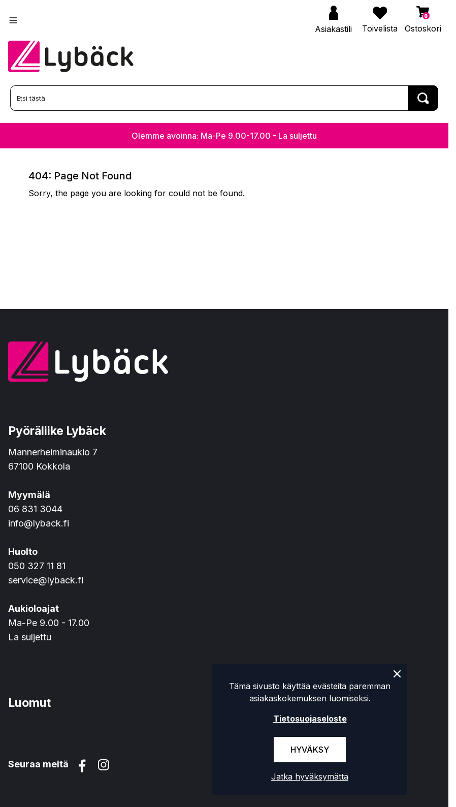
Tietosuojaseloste (310, 718)
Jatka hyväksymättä (309, 776)
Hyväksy (309, 749)
